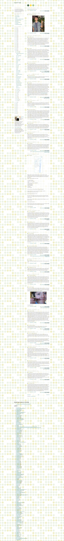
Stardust (17, 510)
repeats (31, 82)
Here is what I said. (43, 327)
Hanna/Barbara (18, 450)
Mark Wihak (18, 475)
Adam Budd (18, 413)
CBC (17, 425)
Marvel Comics (18, 476)
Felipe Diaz (17, 440)
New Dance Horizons (19, 490)
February (17, 99)
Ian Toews (17, 452)
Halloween (17, 449)
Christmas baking (32, 275)
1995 (16, 107)
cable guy (31, 372)
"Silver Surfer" (18, 409)
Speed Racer (18, 507)
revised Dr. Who (32, 75)
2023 (16, 31)
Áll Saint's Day (32, 383)
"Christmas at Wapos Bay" (20, 408)
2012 (16, 45)
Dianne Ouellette (18, 433)
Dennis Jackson (18, 432)
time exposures (18, 537)
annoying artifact (32, 211)
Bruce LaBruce (18, 423)
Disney (17, 434)
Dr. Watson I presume (33, 360)
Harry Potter (18, 451)
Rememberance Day (33, 267)
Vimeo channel (17, 15)
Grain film (17, 447)
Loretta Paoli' (33, 280)
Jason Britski (18, 457)
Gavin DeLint (18, 445)
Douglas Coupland (19, 435)
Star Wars (17, 509)
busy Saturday (18, 80)
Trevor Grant (18, 519)
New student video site (33, 333)
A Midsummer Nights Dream (45, 307)
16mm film (17, 411)
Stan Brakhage (18, 508)
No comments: (43, 33)
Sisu (16, 506)
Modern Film (18, 483)
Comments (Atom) (33, 396)
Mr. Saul (17, 484)
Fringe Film (16, 23)
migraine (17, 532)
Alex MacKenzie (18, 415)
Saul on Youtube (17, 16)
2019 (16, 36)
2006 (16, 103)
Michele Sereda (18, 481)
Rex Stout (17, 497)
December (17, 51)
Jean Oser (17, 458)
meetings (31, 143)
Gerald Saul (17, 2)
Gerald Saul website (17, 22)
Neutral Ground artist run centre (21, 489)
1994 (16, 108)
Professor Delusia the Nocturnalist (21, 494)
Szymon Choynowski (19, 513)
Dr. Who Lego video (33, 76)
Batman (17, 421)
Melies (17, 478)
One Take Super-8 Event (19, 492)
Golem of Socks (18, 446)
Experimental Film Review (18, 24)
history (17, 530)
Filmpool (17, 441)
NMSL (17, 487)
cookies (31, 155)
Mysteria (17, 485)
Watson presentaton (33, 347)
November (17, 52)
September (17, 90)
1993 (16, 109)
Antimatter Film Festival (19, 419)
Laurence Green (18, 466)
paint (17, 533)
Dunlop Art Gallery (19, 436)
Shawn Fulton (18, 504)
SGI (16, 501)
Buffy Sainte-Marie (19, 424)
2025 (16, 29)
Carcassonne (18, 428)
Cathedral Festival (19, 429)
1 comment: (43, 119)
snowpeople (18, 536)
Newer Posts (29, 394)
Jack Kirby (17, 455)
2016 (16, 40)
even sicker (31, 123)
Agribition (17, 414)
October (17, 89)
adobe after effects (19, 522)
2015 (16, 41)
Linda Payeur (18, 472)
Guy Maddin (18, 448)
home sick (31, 133)
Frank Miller (18, 444)
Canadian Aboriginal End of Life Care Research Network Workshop (26, 426)
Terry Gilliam (18, 514)
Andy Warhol (18, 417)
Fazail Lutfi (17, 439)
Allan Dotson (18, 416)
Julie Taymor (18, 463)
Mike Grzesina (18, 482)
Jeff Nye (17, 459)
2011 (16, 46)
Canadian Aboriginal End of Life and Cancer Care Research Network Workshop (40, 151)
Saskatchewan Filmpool (19, 502)
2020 (16, 35)
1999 (16, 104)
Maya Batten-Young (19, 477)
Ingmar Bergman (18, 453)
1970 (16, 113)
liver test (17, 531)
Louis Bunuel (18, 473)
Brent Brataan (18, 422)
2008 (16, 50)
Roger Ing (17, 499)
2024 (16, 30)
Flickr (17, 442)
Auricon (17, 420)
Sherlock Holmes (47, 72)
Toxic (17, 518)
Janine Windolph (18, 456)
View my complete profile (18, 127)
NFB (17, 486)
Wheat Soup (18, 520)
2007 (16, 102)
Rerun (17, 496)
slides (17, 535)
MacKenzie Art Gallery (19, 474)
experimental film (18, 527)
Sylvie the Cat (18, 512)
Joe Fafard (17, 460)
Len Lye (17, 469)
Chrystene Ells (18, 430)
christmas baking (18, 525)
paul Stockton (18, 534)
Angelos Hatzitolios (19, 418)
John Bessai (18, 461)
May (16, 95)
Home (38, 394)
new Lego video (30, 9)
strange (31, 101)
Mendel (17, 479)
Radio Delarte (18, 495)
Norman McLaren (18, 491)
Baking (17, 75)
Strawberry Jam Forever (19, 511)
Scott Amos (18, 503)
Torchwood (17, 517)
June (17, 94)
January (17, 100)
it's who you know (32, 109)
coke (17, 526)
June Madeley (18, 464)
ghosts (17, 529)
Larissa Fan (18, 465)
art (16, 523)
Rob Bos (17, 498)
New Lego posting (32, 63)
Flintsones (17, 443)
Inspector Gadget (18, 454)
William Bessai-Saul (19, 521)
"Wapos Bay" (18, 410)
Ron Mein (17, 500)
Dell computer (18, 431)
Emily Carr (17, 437)
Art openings (32, 233)
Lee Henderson (18, 467)
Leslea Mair (18, 470)
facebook (17, 528)
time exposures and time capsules (21, 538)
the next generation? (33, 14)
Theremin (17, 515)
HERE (43, 341)
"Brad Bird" (17, 407)
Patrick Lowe (18, 493)
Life (48, 230)
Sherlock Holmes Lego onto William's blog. (41, 69)
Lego (44, 72)
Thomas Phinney (18, 516)
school (31, 48)
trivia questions (18, 539)
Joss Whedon (18, 462)
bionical (17, 524)
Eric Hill (17, 438)
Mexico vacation (18, 480)
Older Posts (47, 394)
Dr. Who (47, 98)
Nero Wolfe (17, 488)
